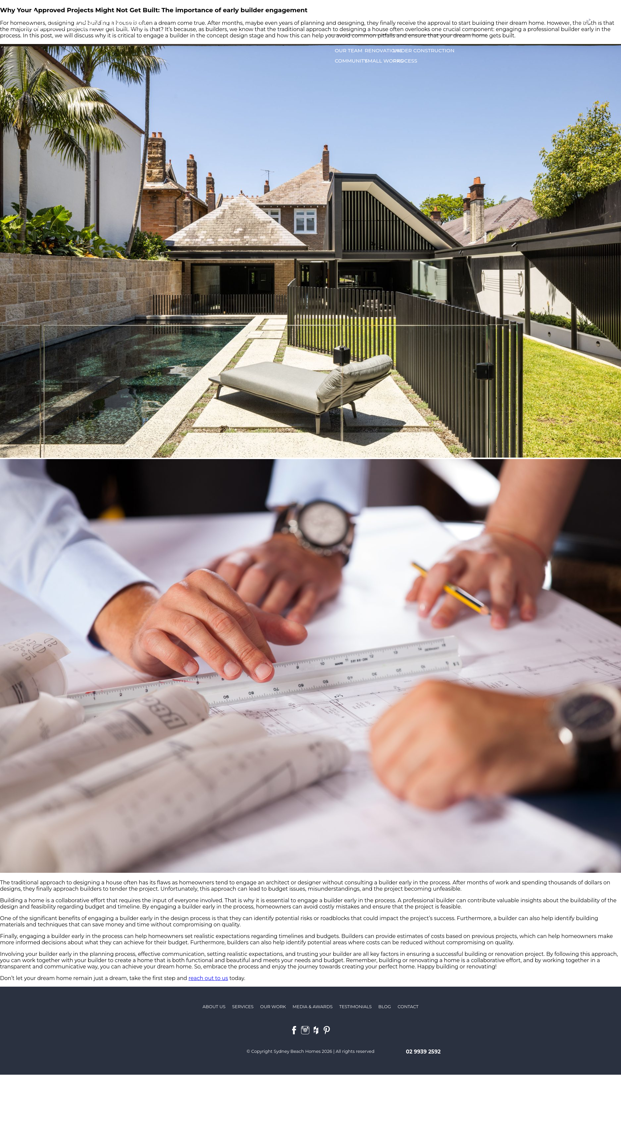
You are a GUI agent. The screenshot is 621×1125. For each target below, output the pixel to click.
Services (375, 20)
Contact (544, 20)
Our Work (273, 1006)
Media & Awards (487, 20)
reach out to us (208, 978)
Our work (406, 20)
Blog (521, 20)
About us (346, 20)
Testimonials (443, 20)
